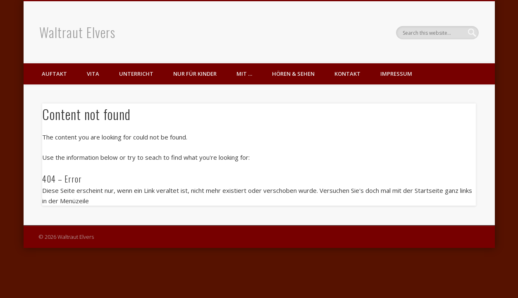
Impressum (396, 73)
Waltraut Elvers (77, 32)
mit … (244, 73)
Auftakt (54, 73)
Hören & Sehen (293, 73)
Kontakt (347, 73)
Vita (93, 73)
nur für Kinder (195, 73)
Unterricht (136, 73)
